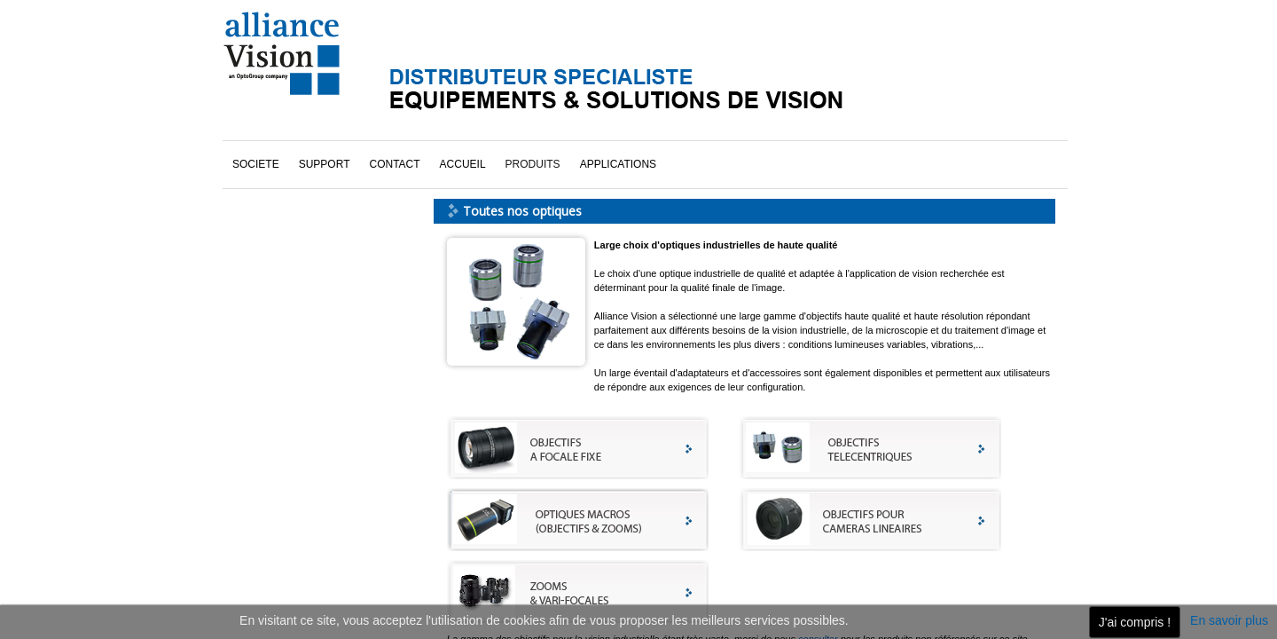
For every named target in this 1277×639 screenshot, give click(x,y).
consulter (818, 517)
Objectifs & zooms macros (311, 123)
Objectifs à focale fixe (300, 148)
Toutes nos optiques (297, 222)
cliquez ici (286, 524)
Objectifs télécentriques (305, 198)
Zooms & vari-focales (299, 247)
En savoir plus (1229, 620)
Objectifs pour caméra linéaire (320, 173)
